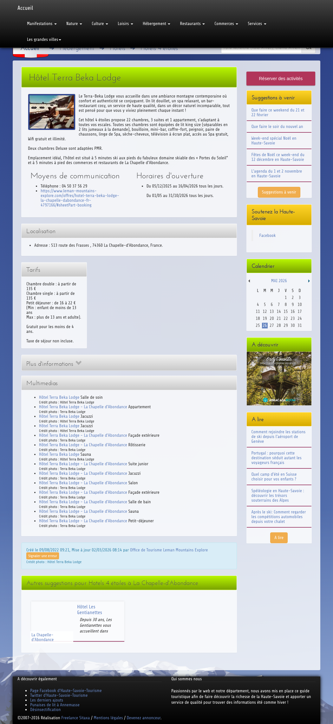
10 (299, 304)
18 (258, 318)
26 (265, 325)
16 (293, 311)
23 (293, 318)
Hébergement (156, 23)
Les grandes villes (44, 39)
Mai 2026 (279, 280)
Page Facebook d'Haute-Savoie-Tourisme (66, 690)
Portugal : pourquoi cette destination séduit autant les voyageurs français (276, 458)
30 (293, 325)
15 (286, 311)
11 (258, 311)
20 (272, 318)
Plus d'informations (54, 363)
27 (272, 325)
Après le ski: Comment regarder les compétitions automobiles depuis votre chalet (278, 517)
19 (265, 318)
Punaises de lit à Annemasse (55, 704)
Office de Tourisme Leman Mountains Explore (169, 550)
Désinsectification (45, 709)
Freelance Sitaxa (75, 717)
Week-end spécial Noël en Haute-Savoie (274, 140)
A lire (279, 537)
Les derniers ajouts (46, 700)
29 (286, 325)
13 (272, 311)
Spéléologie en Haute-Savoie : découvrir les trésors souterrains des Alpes (277, 495)
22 (286, 318)
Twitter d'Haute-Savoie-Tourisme (59, 695)
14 (279, 311)
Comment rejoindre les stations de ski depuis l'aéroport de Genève (278, 436)
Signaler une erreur (42, 556)
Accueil (25, 8)
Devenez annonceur (144, 717)
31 (299, 325)
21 (279, 318)
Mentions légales (108, 717)
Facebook (267, 235)
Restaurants (192, 23)
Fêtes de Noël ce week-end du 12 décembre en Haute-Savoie (277, 157)
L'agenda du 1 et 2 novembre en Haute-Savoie (276, 173)
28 (279, 325)
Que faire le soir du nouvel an (277, 126)
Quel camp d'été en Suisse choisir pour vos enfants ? (274, 476)
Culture (100, 23)
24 (299, 318)
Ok (308, 47)
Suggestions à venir (279, 192)
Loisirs (125, 23)
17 (299, 311)
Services (257, 23)
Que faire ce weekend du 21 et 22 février (277, 112)
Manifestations (42, 23)
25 (258, 325)
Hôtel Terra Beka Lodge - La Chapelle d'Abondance (83, 406)
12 (265, 311)
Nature (74, 23)
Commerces (226, 23)
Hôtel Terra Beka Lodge (59, 397)
